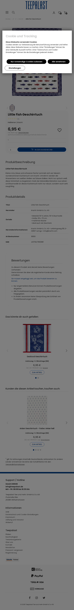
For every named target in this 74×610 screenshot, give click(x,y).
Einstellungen (15, 68)
